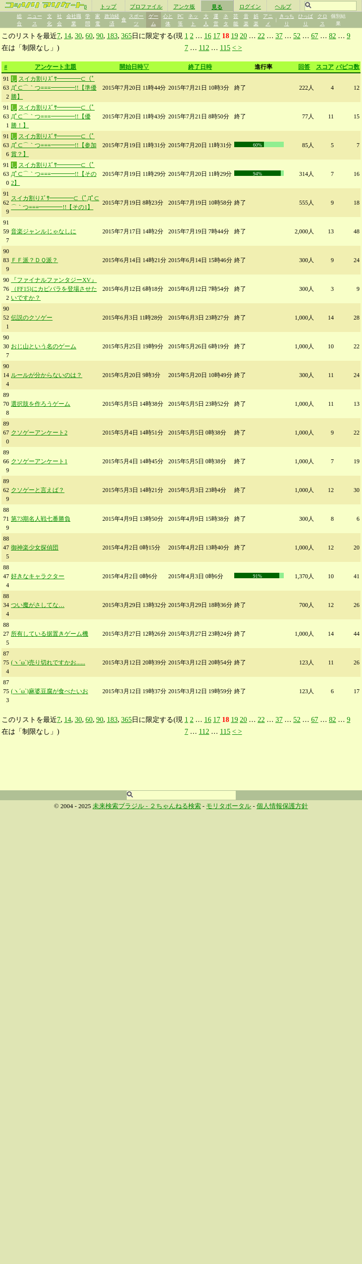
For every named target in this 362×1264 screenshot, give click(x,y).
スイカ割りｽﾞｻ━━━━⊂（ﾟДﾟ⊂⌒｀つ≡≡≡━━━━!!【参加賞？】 (53, 145)
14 (67, 36)
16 (207, 36)
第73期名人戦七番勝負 (40, 518)
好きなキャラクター (37, 576)
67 (314, 36)
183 (112, 36)
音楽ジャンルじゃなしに (43, 231)
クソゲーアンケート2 (39, 432)
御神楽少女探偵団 (34, 547)
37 (278, 36)
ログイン (250, 6)
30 (78, 36)
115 (225, 48)
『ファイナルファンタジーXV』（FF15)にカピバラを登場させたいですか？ (54, 288)
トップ (108, 6)
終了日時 (200, 66)
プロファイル (146, 6)
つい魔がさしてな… (37, 605)
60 (89, 36)
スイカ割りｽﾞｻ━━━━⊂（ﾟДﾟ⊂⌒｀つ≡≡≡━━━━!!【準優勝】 (53, 87)
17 (216, 36)
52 (296, 36)
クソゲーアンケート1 (39, 461)
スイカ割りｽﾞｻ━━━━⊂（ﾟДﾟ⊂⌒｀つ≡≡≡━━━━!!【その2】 (53, 174)
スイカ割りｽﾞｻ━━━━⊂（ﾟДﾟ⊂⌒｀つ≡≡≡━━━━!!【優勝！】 (53, 116)
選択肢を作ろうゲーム (40, 403)
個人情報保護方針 (282, 806)
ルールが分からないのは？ (46, 375)
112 (204, 48)
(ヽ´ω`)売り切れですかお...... (48, 662)
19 (234, 36)
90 (99, 36)
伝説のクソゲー (31, 317)
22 (261, 36)
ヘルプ (283, 6)
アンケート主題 (55, 66)
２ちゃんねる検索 (175, 806)
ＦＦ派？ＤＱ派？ (34, 260)
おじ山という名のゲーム (43, 346)
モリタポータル (228, 806)
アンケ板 (184, 6)
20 (243, 36)
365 (126, 36)
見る (216, 7)
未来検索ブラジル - (121, 806)
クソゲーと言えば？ (37, 490)
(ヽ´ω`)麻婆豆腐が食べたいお (49, 691)
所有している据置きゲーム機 (49, 633)
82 (332, 36)
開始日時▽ (134, 66)
